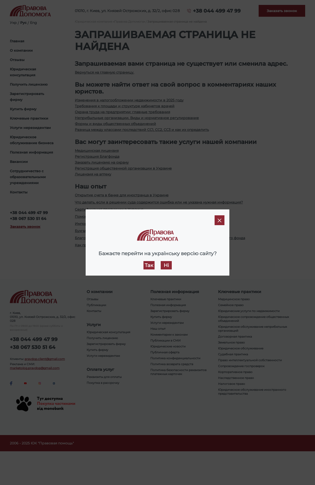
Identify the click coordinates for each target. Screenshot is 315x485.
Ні (166, 265)
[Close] (219, 220)
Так (149, 265)
